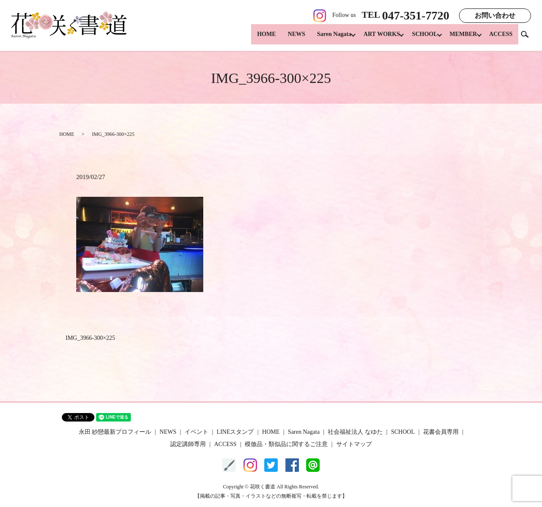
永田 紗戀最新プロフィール (115, 432)
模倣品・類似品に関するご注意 (286, 444)
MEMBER (461, 38)
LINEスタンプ (235, 432)
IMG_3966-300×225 (90, 338)
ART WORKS (374, 38)
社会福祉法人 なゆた (355, 432)
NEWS (286, 38)
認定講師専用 (188, 444)
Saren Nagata (324, 38)
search (528, 38)
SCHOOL (419, 38)
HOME (255, 38)
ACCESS (500, 38)
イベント (196, 432)
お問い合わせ (495, 15)
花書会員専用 (441, 432)
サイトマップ (354, 444)
